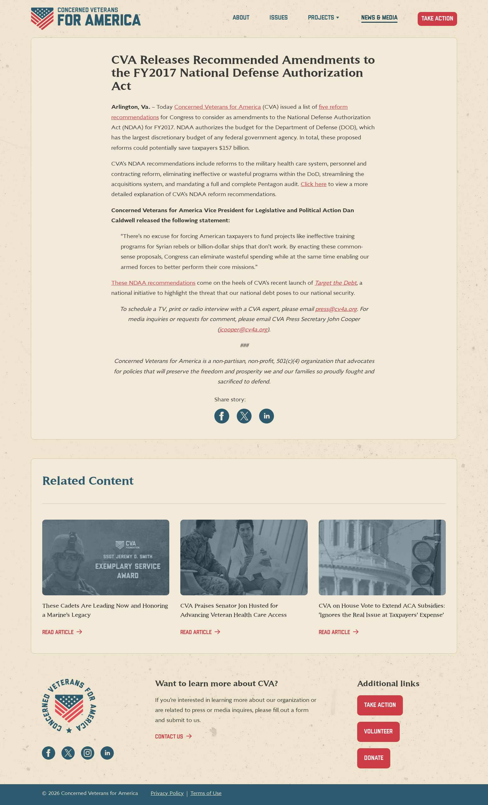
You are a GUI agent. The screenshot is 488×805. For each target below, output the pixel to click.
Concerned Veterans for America (217, 107)
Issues (279, 17)
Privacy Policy (167, 793)
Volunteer (382, 735)
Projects (321, 17)
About (241, 17)
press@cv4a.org (336, 309)
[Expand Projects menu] (337, 18)
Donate (377, 761)
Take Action (437, 18)
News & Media (379, 17)
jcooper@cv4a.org (243, 329)
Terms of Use (206, 793)
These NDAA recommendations (153, 283)
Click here (314, 184)
